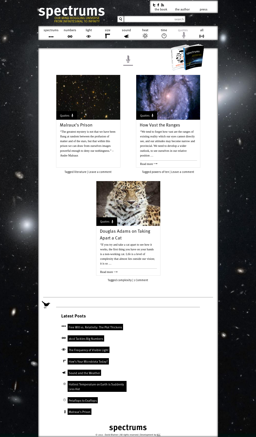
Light (89, 30)
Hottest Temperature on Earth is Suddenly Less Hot (96, 386)
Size (107, 30)
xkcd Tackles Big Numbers (86, 338)
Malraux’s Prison (76, 124)
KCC (158, 434)
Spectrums (71, 10)
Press (204, 8)
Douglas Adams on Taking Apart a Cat (125, 234)
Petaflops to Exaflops (83, 400)
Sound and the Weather (84, 373)
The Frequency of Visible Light (88, 350)
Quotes (183, 30)
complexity (124, 280)
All (201, 30)
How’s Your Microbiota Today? (88, 361)
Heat (145, 30)
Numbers (70, 30)
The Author (182, 8)
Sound (126, 30)
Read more (149, 164)
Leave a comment (100, 172)
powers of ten (160, 172)
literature (80, 172)
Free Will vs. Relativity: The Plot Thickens (95, 327)
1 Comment (141, 280)
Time (164, 30)
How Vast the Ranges (160, 124)
